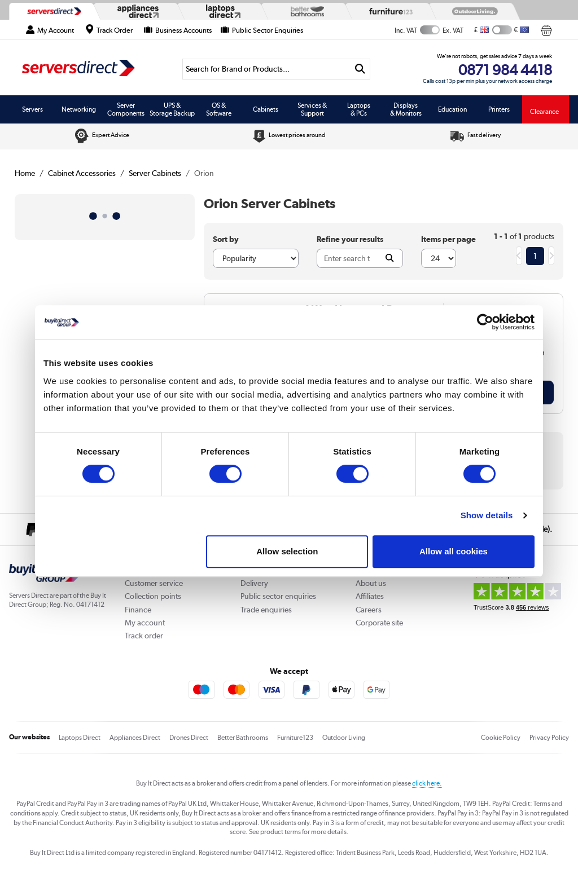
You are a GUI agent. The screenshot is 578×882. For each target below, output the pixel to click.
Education (452, 109)
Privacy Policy (549, 738)
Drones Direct (188, 738)
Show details (487, 515)
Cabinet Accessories (82, 173)
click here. (427, 783)
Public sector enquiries (278, 596)
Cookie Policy (500, 738)
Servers (32, 109)
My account (145, 622)
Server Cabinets (155, 173)
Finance (138, 609)
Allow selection (287, 551)
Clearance (544, 112)
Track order (144, 635)
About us (371, 583)
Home (25, 173)
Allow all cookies (453, 551)
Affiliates (370, 596)
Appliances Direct (135, 738)
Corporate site (379, 622)
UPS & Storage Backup (172, 109)
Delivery (254, 583)
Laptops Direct (79, 738)
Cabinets (265, 109)
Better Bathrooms (242, 738)
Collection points (153, 596)
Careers (369, 609)
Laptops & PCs (358, 109)
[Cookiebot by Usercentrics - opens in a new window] (485, 322)
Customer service (154, 583)
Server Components (125, 109)
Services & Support (312, 109)
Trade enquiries (266, 609)
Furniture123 (295, 738)
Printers (499, 109)
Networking (79, 109)
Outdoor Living (343, 738)
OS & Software (218, 109)
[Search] (266, 69)
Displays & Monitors (406, 109)
